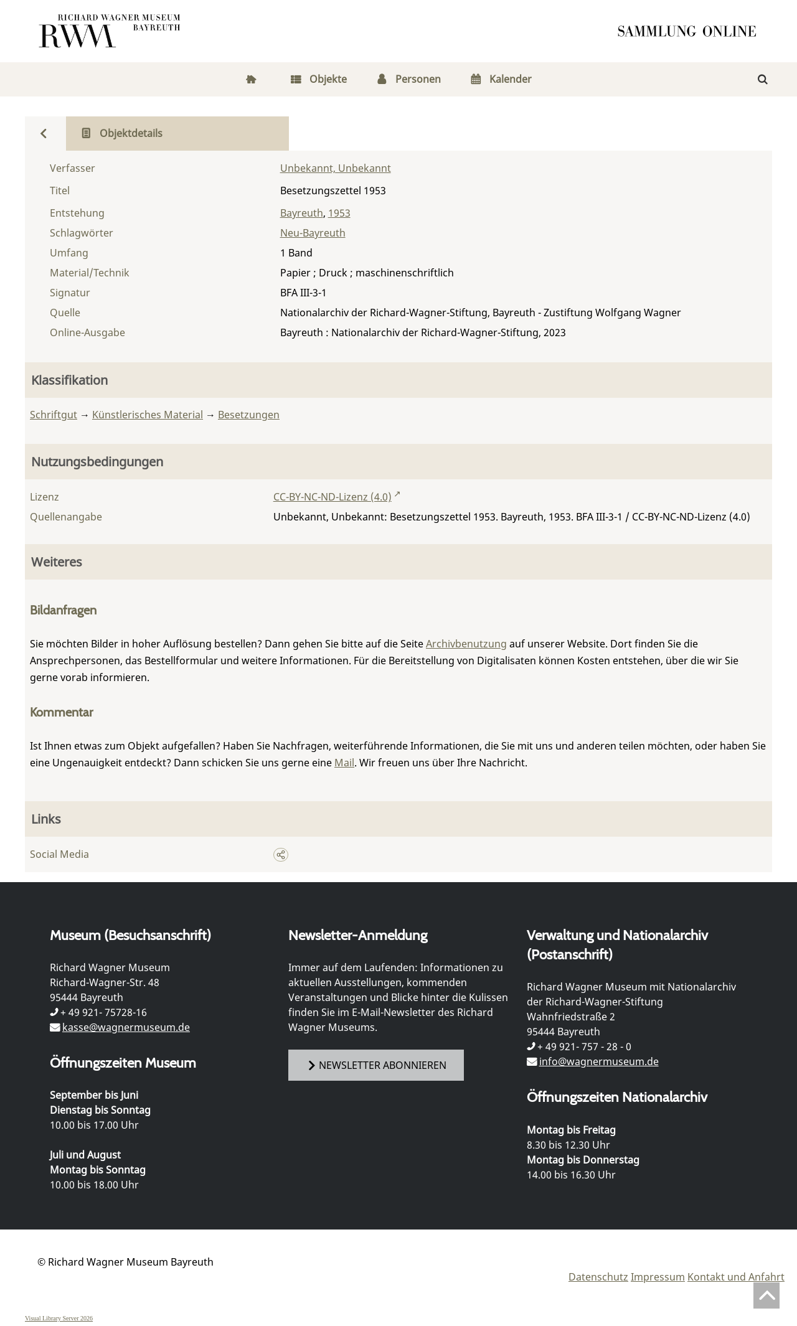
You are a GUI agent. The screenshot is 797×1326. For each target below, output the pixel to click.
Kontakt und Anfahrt (736, 1277)
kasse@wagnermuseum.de (126, 1027)
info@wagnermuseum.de (599, 1061)
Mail (344, 762)
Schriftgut (53, 414)
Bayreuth (301, 213)
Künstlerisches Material (147, 414)
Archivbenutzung (466, 644)
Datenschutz (598, 1277)
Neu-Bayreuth (313, 233)
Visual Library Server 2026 (59, 1318)
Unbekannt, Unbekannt (335, 168)
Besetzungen (249, 414)
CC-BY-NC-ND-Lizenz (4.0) (332, 497)
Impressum (658, 1277)
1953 (339, 213)
